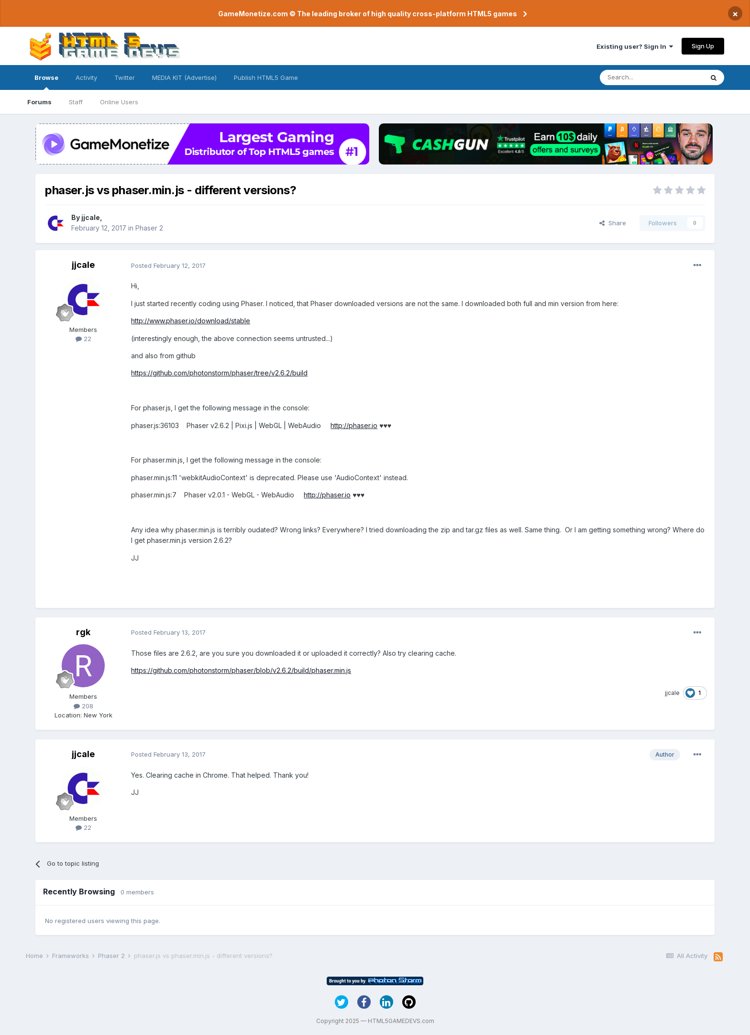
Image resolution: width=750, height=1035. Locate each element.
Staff (76, 102)
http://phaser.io (354, 425)
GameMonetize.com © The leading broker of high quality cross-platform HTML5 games (367, 14)
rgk (83, 632)
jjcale (90, 217)
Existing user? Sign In (634, 46)
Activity (86, 77)
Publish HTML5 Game (266, 77)
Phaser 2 (149, 228)
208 (83, 706)
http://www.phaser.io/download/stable (190, 321)
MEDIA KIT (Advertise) (184, 77)
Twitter (124, 77)
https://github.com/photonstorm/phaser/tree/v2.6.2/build (219, 373)
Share (612, 223)
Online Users (119, 102)
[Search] (651, 77)
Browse (46, 82)
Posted (168, 265)
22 (83, 338)
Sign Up (703, 46)
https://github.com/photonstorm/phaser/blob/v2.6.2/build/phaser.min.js (241, 670)
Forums (39, 102)
